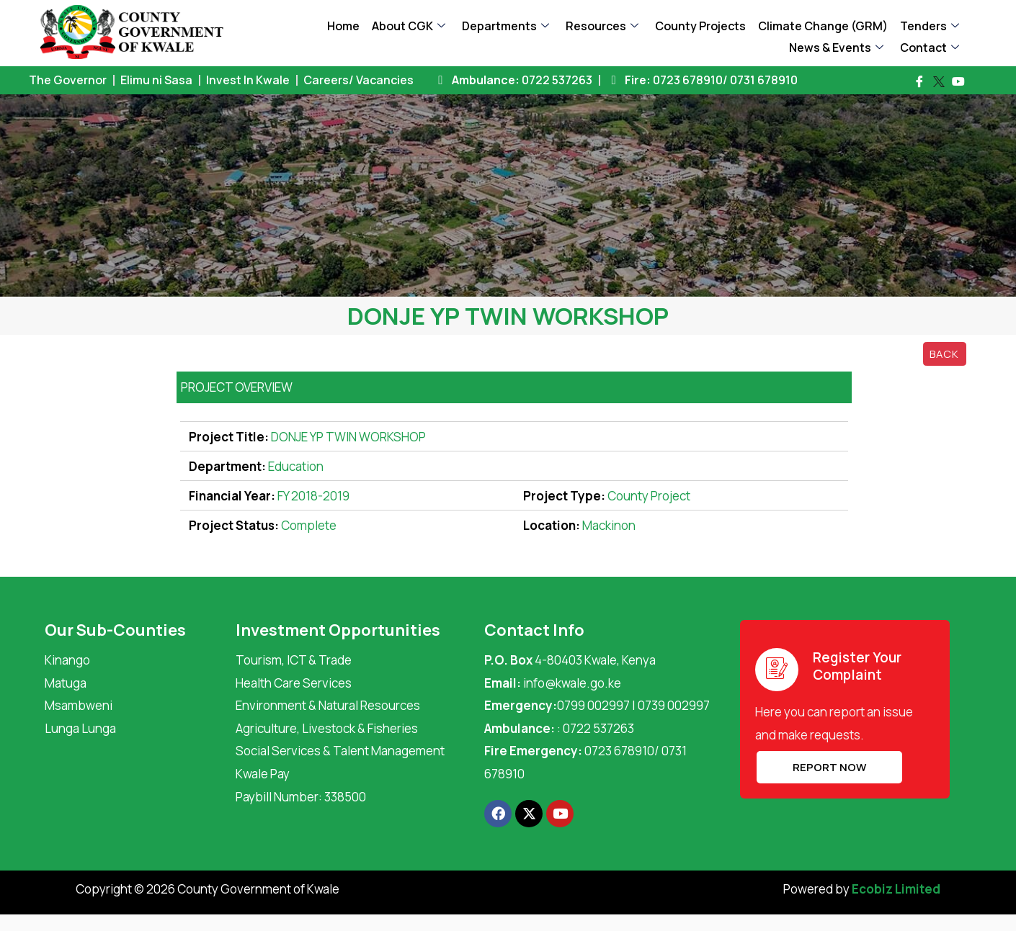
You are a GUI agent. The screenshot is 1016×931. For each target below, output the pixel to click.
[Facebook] (919, 81)
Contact (929, 47)
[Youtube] (958, 81)
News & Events (836, 47)
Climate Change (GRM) (823, 26)
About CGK (408, 26)
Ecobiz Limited (896, 889)
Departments (505, 26)
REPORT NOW (828, 767)
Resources (602, 26)
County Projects (700, 26)
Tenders (929, 26)
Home (343, 26)
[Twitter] (938, 82)
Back (944, 353)
